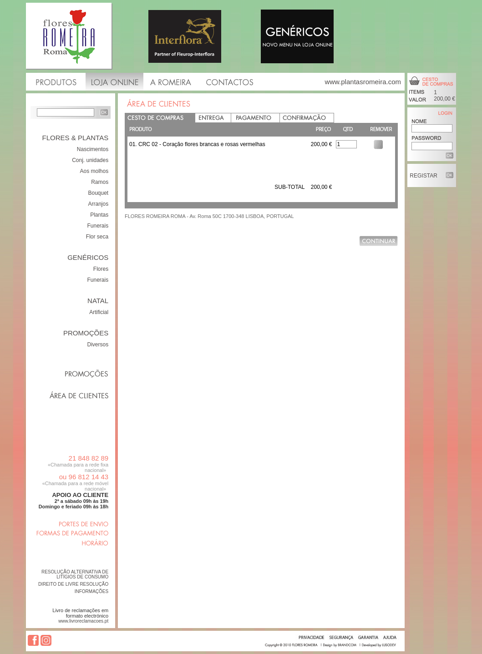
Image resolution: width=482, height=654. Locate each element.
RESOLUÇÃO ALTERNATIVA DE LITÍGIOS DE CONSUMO (74, 574)
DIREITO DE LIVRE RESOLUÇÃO (73, 584)
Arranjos (98, 204)
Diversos (98, 344)
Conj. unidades (90, 160)
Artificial (98, 312)
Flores (100, 269)
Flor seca (97, 236)
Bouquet (98, 193)
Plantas (99, 215)
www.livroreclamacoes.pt (83, 621)
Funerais (98, 226)
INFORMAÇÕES (91, 591)
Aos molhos (94, 171)
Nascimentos (92, 149)
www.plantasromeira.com (363, 82)
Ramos (99, 182)
